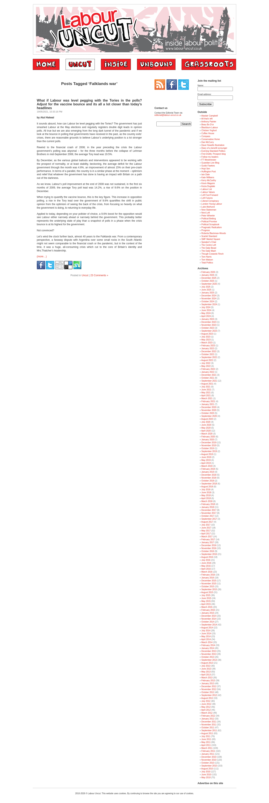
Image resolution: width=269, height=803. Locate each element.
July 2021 (205, 387)
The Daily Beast (208, 248)
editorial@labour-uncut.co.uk (167, 115)
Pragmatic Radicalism (211, 227)
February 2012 (208, 716)
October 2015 (207, 586)
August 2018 (207, 486)
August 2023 (207, 334)
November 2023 (208, 325)
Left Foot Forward (209, 195)
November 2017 (208, 513)
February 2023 (208, 345)
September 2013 (209, 660)
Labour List (206, 189)
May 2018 (206, 495)
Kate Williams (207, 177)
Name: (201, 85)
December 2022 (208, 351)
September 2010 (209, 766)
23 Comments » (99, 275)
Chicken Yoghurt (209, 130)
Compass (205, 136)
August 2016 (207, 557)
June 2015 (206, 598)
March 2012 (206, 713)
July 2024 (205, 307)
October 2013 (207, 657)
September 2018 (209, 484)
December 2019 (208, 442)
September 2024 (209, 304)
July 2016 (205, 560)
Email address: (204, 94)
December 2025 (208, 278)
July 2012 (205, 701)
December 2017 (208, 510)
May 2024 (206, 313)
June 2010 (206, 774)
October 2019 (207, 448)
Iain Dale (205, 174)
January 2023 (207, 348)
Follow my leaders (209, 157)
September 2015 (209, 589)
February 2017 (208, 539)
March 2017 (206, 536)
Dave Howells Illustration (212, 145)
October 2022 (207, 354)
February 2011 (208, 751)
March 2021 (206, 398)
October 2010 (207, 763)
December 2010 (208, 757)
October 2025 (207, 281)
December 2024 (208, 295)
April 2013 (206, 675)
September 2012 (209, 695)
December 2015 (208, 580)
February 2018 (208, 504)
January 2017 (207, 542)
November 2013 (208, 654)
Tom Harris (206, 257)
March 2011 (206, 748)
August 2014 (207, 627)
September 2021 (209, 381)
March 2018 (206, 501)
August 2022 (207, 360)
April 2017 (206, 533)
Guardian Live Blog (210, 163)
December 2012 (208, 686)
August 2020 (207, 419)
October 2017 (207, 516)
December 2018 (208, 475)
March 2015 (206, 607)
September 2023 (209, 331)
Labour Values (208, 192)
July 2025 (205, 287)
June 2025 (206, 290)
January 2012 (207, 719)
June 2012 (206, 704)
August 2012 (207, 698)
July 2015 (205, 595)
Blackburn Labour (209, 127)
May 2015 (206, 601)
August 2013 (207, 663)
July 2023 (205, 337)
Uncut (85, 275)
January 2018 (207, 507)
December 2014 (208, 616)
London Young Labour (211, 204)
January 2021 (207, 404)
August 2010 (207, 769)
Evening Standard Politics (213, 151)
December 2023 (208, 322)
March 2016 (206, 572)
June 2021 (206, 389)
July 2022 (205, 363)
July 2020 (205, 422)
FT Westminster (208, 160)
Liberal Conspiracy (210, 201)
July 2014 (205, 630)
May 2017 (206, 531)
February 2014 (208, 645)
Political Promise (209, 221)
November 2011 (208, 724)
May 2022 (206, 366)
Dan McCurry (207, 142)
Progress (205, 230)
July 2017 (205, 525)
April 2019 (206, 463)
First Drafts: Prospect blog (213, 154)
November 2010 (208, 760)
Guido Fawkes (208, 166)
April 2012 (206, 710)
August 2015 (207, 592)
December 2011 (208, 722)
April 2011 (206, 745)
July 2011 (205, 736)
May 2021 (206, 392)
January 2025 (207, 293)
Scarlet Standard (209, 236)
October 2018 (207, 481)
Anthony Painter (208, 121)
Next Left (205, 213)
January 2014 (207, 648)
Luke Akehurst (208, 207)
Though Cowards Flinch (212, 254)
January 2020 (207, 439)
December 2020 (208, 407)
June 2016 (206, 563)
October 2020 (207, 413)
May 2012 (206, 707)
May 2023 (206, 340)
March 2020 (206, 434)
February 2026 (208, 272)
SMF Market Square (210, 239)
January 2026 (207, 275)
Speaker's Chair (208, 242)
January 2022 (207, 372)
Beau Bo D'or (207, 124)
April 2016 (206, 569)
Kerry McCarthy (208, 180)
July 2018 (205, 489)
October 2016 (207, 551)
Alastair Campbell (209, 116)
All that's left (207, 119)
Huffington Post (208, 171)
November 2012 (208, 689)
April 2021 (206, 395)
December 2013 (208, 651)
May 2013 (206, 672)
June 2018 (206, 492)
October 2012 (207, 692)
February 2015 (208, 610)
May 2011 (206, 742)
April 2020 (206, 431)
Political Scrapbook (210, 224)
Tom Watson (207, 260)
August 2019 (207, 454)
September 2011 (209, 730)
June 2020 (206, 425)
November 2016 (208, 548)
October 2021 (207, 378)
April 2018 (206, 498)
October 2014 (207, 622)
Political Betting (208, 218)
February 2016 (208, 575)
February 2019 (208, 469)
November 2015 (208, 583)
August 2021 (207, 384)
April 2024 (206, 316)
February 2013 (208, 680)
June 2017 (206, 528)
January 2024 (207, 319)
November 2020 (208, 410)
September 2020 (209, 416)
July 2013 (205, 666)
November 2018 (208, 478)
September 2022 (209, 357)
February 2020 (208, 437)
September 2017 (209, 519)
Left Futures (206, 198)
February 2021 (208, 401)
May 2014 (206, 636)
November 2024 (208, 298)
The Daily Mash (208, 251)
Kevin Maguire (208, 183)
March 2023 (206, 342)
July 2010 (205, 771)
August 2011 (207, 733)
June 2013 (206, 669)
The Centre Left (208, 245)
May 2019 (206, 460)
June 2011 (206, 739)
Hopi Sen (205, 168)
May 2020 (206, 428)
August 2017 (207, 522)
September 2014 (209, 625)
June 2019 (206, 457)
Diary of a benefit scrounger (214, 148)
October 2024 (207, 301)
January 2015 (207, 613)
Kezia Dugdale (208, 186)
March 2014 (206, 642)
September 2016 (209, 554)
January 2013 (207, 683)
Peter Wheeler (208, 215)
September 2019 (209, 451)
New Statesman (208, 210)
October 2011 (207, 727)
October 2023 (207, 328)
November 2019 (208, 445)
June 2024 (206, 310)
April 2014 (206, 639)
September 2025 (209, 284)
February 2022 (208, 369)
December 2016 (208, 545)
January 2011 (207, 754)
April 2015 (206, 604)
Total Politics (207, 263)
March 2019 (206, 466)
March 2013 (206, 677)
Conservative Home (210, 139)
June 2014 (206, 633)
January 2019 (207, 472)
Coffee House (207, 133)
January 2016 (207, 578)
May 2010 (206, 777)
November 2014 (208, 619)
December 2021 (208, 375)
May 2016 (206, 566)
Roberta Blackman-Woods (213, 233)
